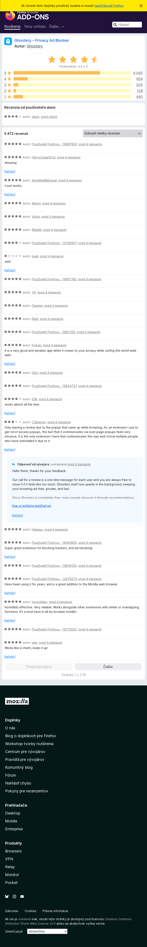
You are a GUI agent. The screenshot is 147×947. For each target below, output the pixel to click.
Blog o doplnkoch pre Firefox (30, 736)
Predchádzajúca (39, 667)
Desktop (12, 813)
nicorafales (39, 602)
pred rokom (49, 116)
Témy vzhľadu (35, 26)
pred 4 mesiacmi (90, 144)
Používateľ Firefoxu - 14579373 (54, 579)
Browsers (13, 851)
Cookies (30, 911)
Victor (36, 216)
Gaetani (37, 305)
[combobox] (127, 24)
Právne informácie (55, 911)
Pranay (37, 345)
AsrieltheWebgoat (44, 180)
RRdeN (37, 230)
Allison (36, 203)
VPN (9, 859)
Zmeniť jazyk (14, 931)
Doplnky (12, 720)
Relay (10, 867)
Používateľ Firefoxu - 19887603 (54, 144)
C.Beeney (39, 422)
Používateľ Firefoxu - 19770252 (54, 629)
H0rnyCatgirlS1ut (44, 157)
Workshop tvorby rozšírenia (29, 743)
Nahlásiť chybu (18, 783)
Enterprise (14, 829)
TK (34, 292)
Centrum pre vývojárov (25, 751)
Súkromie (11, 911)
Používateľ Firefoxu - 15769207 (54, 243)
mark (35, 256)
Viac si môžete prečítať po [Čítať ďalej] (31, 506)
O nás (10, 728)
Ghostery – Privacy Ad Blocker (41, 40)
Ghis (35, 372)
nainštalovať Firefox (108, 5)
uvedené (24, 919)
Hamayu (37, 529)
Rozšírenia (12, 26)
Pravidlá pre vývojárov (24, 759)
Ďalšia (108, 667)
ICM (34, 399)
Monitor (12, 874)
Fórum (10, 775)
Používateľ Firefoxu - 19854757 (54, 386)
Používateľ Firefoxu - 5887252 (53, 332)
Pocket (11, 882)
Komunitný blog (19, 767)
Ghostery (35, 46)
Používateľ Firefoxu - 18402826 (54, 542)
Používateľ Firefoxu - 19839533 (54, 565)
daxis (35, 116)
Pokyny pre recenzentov (26, 791)
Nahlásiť (9, 171)
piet (34, 642)
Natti (35, 319)
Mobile (11, 821)
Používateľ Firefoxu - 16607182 (54, 279)
